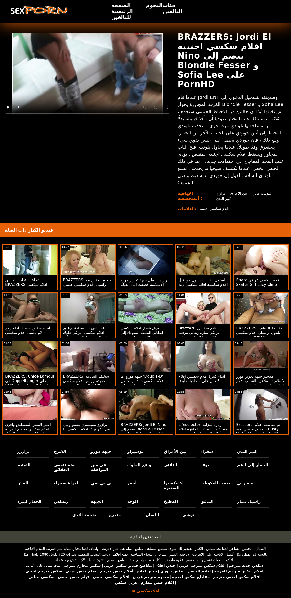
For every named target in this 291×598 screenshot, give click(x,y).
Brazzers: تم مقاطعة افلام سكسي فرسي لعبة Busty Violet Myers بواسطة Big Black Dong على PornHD (258, 431)
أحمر (132, 483)
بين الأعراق (238, 193)
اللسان (152, 514)
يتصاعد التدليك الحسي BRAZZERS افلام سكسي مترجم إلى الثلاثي (26, 284)
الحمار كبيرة (29, 501)
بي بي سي (101, 483)
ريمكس (61, 501)
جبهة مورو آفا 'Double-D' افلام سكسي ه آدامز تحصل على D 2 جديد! (142, 381)
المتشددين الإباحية (145, 536)
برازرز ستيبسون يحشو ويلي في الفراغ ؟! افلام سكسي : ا (86, 426)
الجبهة (96, 501)
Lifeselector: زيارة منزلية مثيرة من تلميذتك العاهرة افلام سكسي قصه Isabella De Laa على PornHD (202, 431)
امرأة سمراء (66, 483)
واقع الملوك (139, 464)
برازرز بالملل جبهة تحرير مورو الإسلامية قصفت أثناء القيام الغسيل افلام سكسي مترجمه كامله (145, 287)
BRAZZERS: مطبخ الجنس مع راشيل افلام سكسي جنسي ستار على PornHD (87, 284)
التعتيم (24, 464)
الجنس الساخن (241, 548)
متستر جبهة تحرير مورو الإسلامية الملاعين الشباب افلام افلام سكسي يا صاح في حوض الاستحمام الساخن (260, 383)
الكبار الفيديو (193, 548)
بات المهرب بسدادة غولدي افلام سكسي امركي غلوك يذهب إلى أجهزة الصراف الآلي (87, 332)
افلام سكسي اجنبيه (215, 208)
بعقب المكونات (215, 483)
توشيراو (135, 451)
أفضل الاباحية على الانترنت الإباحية (207, 554)
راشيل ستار (249, 501)
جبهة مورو (100, 451)
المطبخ (171, 501)
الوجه (132, 501)
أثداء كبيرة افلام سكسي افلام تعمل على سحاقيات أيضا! (201, 378)
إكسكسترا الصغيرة (174, 485)
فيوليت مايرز (262, 193)
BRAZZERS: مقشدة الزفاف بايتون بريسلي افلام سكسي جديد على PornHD (259, 332)
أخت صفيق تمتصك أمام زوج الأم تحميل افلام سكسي (27, 330)
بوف (205, 464)
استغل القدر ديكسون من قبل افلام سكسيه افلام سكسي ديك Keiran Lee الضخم (203, 284)
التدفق (207, 501)
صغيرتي (245, 483)
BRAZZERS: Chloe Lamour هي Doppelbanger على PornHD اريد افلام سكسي (29, 381)
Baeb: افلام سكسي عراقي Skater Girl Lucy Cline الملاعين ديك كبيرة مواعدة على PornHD (258, 287)
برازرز (220, 193)
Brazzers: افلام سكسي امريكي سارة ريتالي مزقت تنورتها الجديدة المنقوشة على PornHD (201, 335)
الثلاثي (170, 464)
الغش (22, 483)
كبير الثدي (223, 198)
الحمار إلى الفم (252, 464)
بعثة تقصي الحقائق (65, 467)
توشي (188, 514)
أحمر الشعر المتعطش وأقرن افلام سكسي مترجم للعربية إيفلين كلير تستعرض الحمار (28, 429)
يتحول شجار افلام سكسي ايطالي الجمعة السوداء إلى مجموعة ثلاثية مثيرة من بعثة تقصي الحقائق (143, 335)
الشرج (60, 451)
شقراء (207, 451)
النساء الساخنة (142, 554)
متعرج (115, 514)
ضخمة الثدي (84, 514)
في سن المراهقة (99, 467)
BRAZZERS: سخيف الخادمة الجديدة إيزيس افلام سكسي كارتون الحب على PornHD (86, 381)
